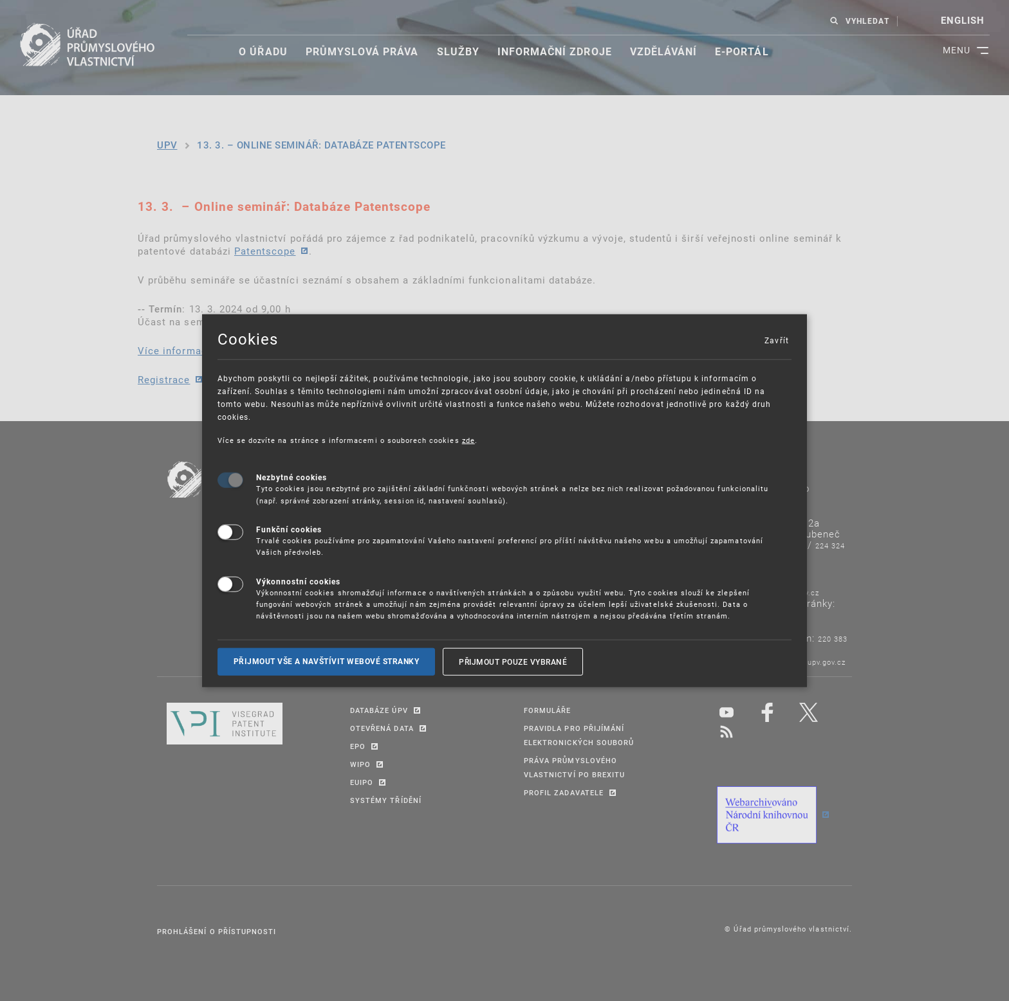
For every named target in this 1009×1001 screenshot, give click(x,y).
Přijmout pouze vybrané (513, 661)
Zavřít (776, 339)
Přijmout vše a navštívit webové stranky (327, 660)
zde (468, 439)
